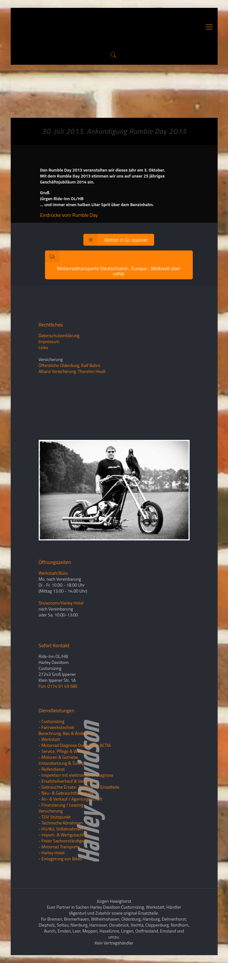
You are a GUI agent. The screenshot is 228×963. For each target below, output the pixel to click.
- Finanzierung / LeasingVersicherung (61, 808)
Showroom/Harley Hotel (61, 602)
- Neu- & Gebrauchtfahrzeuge (66, 793)
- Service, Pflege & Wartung (64, 751)
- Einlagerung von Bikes (60, 858)
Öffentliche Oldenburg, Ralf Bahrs (69, 365)
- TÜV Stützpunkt (55, 816)
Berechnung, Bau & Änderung (66, 733)
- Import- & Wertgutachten (64, 834)
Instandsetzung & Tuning (62, 763)
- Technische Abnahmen (61, 822)
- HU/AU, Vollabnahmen (61, 828)
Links (43, 347)
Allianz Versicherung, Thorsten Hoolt (72, 371)
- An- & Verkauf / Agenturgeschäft (70, 799)
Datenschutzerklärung (59, 335)
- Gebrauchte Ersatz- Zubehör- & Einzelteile (79, 787)
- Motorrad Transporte (59, 846)
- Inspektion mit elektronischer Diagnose (76, 775)
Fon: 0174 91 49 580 (58, 686)
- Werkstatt (49, 739)
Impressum (49, 341)
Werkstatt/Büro (53, 573)
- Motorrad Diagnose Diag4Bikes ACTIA (75, 745)
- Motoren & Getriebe (58, 757)
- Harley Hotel (51, 852)
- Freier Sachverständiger (62, 840)
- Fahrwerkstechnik (57, 727)
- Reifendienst (52, 769)
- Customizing (51, 721)
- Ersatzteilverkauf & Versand (66, 781)
